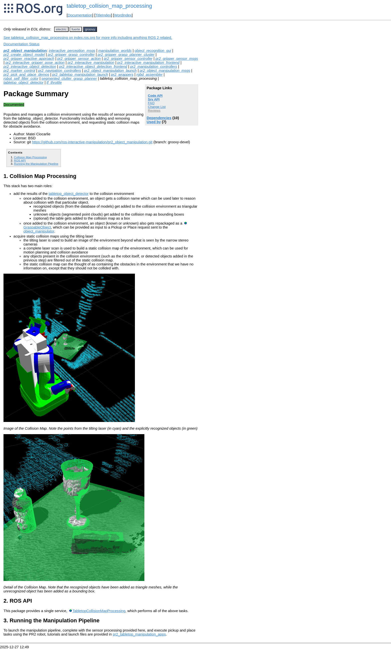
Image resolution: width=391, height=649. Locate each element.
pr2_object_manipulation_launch (110, 71)
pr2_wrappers (122, 75)
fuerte (76, 29)
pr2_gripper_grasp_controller (71, 55)
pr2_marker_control (19, 71)
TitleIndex (103, 15)
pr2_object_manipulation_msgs (165, 71)
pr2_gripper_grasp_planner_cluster (126, 55)
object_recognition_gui (153, 51)
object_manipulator (38, 231)
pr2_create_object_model (24, 55)
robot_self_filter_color (20, 79)
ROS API (20, 160)
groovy (90, 29)
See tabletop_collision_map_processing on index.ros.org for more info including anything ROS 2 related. (87, 38)
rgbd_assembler (149, 75)
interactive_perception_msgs (72, 51)
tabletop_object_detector (23, 82)
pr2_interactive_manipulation (91, 63)
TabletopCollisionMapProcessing (99, 611)
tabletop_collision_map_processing (109, 6)
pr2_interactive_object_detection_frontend (93, 67)
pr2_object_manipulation (25, 51)
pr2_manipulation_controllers (153, 67)
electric (61, 29)
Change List (157, 107)
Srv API (154, 99)
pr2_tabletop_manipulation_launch (80, 75)
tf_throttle (54, 82)
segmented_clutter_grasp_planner (69, 79)
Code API (155, 95)
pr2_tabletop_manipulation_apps (139, 634)
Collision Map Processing (30, 157)
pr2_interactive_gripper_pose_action (35, 63)
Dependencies (159, 118)
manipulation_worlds (115, 51)
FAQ (151, 103)
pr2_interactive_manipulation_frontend (148, 63)
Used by (154, 122)
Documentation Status (21, 44)
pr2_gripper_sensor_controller (128, 59)
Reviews (154, 110)
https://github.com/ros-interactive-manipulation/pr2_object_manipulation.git (92, 142)
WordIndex (123, 15)
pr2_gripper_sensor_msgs (176, 59)
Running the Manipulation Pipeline (36, 163)
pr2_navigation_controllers (59, 71)
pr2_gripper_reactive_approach (28, 59)
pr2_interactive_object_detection (29, 67)
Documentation (80, 15)
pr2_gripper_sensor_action (79, 59)
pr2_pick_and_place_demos (26, 75)
